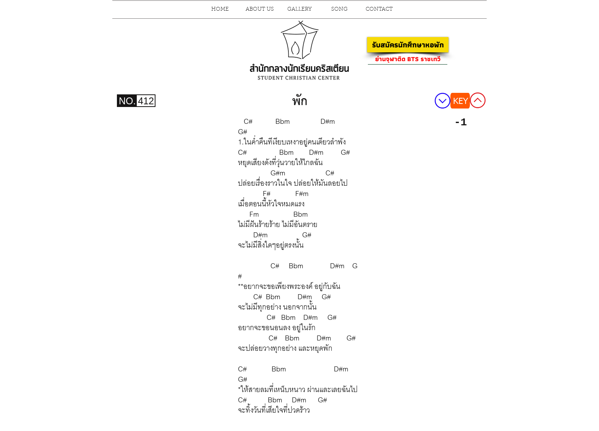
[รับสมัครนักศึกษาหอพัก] (407, 44)
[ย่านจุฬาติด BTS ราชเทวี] (407, 59)
